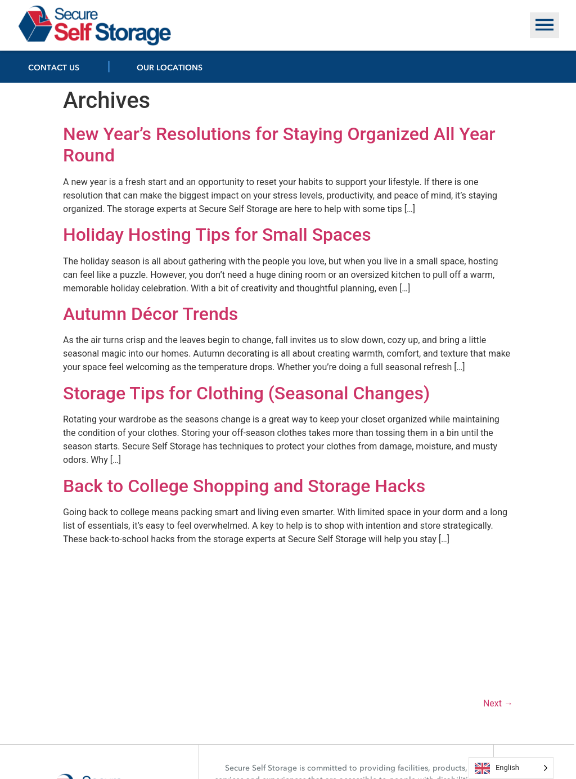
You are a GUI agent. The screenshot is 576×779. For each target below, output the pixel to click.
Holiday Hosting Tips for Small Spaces (217, 234)
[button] (544, 25)
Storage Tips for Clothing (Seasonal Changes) (246, 393)
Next (498, 703)
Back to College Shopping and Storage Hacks (244, 486)
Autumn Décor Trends (150, 314)
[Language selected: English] (511, 768)
